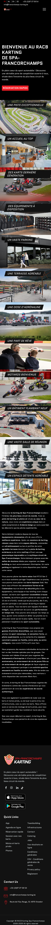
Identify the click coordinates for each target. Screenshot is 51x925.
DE (18, 1)
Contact (31, 831)
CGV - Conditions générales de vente (35, 862)
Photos (9, 850)
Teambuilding (33, 823)
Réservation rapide (15, 88)
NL (9, 1)
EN (13, 1)
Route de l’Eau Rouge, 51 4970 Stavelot (26, 901)
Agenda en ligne (13, 827)
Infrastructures (34, 827)
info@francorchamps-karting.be (16, 4)
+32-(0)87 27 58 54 (30, 1)
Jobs (29, 840)
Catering (31, 836)
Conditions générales (32, 853)
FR (5, 1)
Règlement (32, 873)
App (7, 823)
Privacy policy (33, 869)
